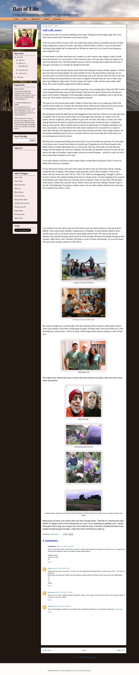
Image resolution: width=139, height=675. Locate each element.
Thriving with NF (20, 207)
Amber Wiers (18, 218)
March (21, 63)
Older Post (121, 650)
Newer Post (47, 650)
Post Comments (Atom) (88, 657)
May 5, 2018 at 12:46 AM (62, 606)
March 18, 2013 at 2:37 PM (61, 568)
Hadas (50, 568)
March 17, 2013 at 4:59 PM (65, 546)
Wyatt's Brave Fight (20, 199)
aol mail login (118, 609)
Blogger (88, 670)
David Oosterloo (19, 185)
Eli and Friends (19, 214)
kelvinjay (75, 670)
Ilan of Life (26, 9)
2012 (19, 77)
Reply (49, 562)
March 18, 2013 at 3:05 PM (64, 592)
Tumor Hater (18, 181)
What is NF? (35, 19)
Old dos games (19, 89)
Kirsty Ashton (18, 192)
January (22, 73)
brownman (51, 592)
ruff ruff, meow (23, 66)
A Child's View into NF (21, 203)
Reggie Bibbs (18, 211)
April (21, 60)
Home (17, 19)
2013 (19, 57)
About (25, 19)
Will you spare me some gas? (23, 118)
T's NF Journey (19, 196)
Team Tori (17, 188)
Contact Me (57, 19)
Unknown (51, 606)
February (22, 70)
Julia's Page (18, 177)
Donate (46, 19)
